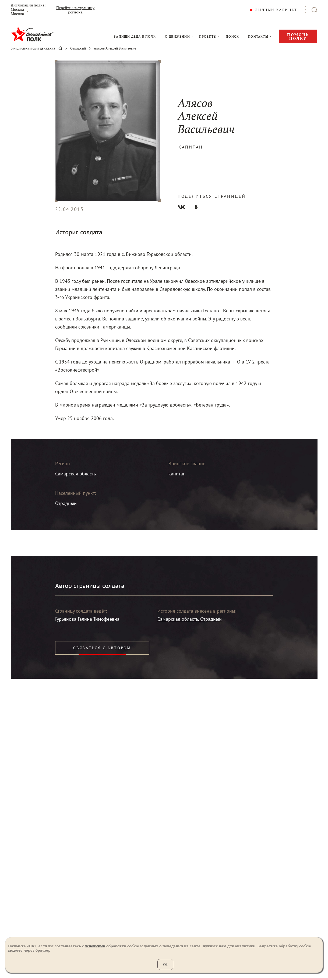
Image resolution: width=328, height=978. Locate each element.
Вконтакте (182, 207)
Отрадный (78, 48)
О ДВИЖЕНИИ (177, 36)
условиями (95, 945)
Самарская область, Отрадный (189, 619)
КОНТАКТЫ (258, 36)
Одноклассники (196, 207)
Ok (165, 964)
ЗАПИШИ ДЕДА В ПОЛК (135, 36)
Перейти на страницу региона (75, 10)
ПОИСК (232, 36)
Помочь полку (298, 36)
